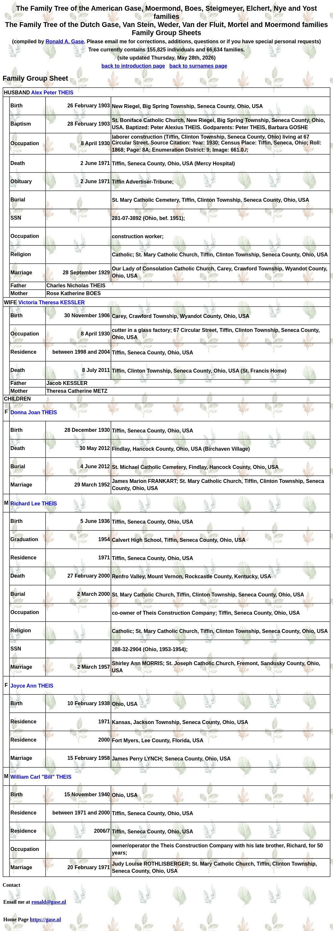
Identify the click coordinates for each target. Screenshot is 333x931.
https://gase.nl (45, 919)
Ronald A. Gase (65, 41)
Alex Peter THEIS (52, 92)
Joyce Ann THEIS (31, 686)
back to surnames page (198, 66)
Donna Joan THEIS (33, 412)
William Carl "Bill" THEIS (41, 777)
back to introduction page (133, 66)
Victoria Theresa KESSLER (51, 302)
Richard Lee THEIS (33, 503)
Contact (11, 885)
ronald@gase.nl (49, 902)
